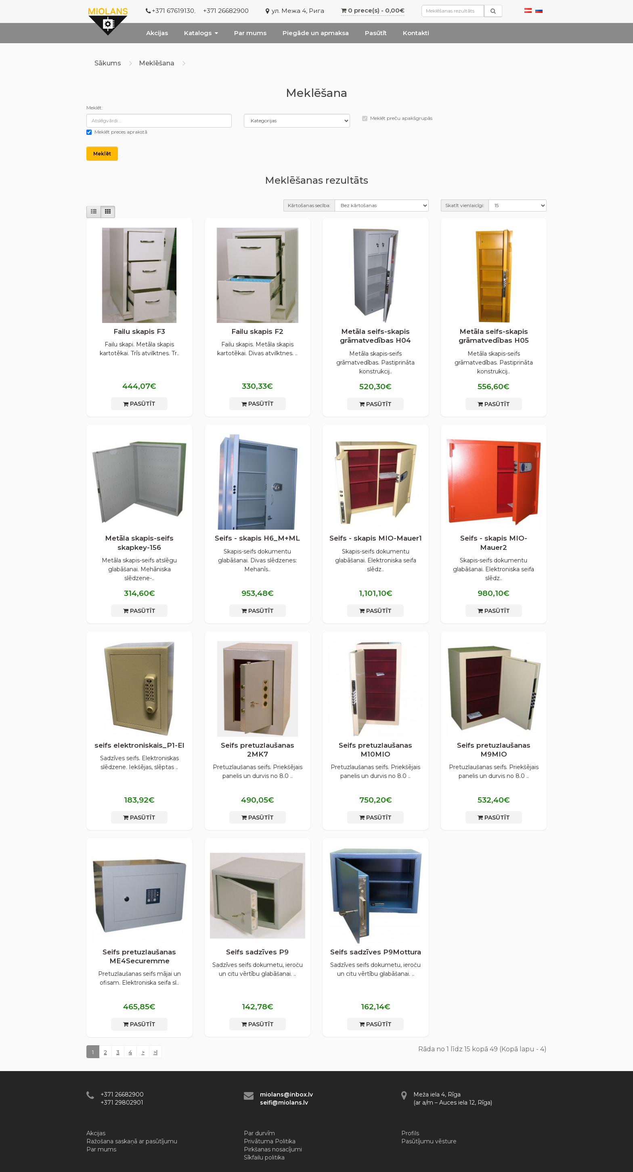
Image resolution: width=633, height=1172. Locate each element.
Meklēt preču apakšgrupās (397, 118)
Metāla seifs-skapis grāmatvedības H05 (494, 335)
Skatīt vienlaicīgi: (464, 205)
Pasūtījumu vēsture (429, 1141)
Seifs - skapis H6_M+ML (257, 538)
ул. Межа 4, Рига (298, 11)
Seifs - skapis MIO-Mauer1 (375, 538)
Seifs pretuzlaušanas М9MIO (493, 749)
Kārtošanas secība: (309, 205)
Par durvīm (259, 1133)
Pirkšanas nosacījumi (273, 1149)
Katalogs (201, 33)
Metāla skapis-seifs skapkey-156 (139, 542)
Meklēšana (156, 63)
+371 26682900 (226, 11)
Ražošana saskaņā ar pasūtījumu (131, 1141)
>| (155, 1052)
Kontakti (416, 33)
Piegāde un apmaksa (316, 33)
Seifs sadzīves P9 (257, 952)
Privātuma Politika (270, 1141)
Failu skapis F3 (139, 331)
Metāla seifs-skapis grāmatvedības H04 (375, 335)
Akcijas (157, 33)
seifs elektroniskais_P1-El (139, 745)
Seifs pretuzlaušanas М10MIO (375, 749)
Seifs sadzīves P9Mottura (375, 952)
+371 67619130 (173, 11)
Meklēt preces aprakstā (116, 132)
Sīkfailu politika (264, 1157)
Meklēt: (94, 108)
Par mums (250, 33)
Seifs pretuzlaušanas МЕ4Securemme (139, 956)
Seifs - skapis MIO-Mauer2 (493, 542)
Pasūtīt (376, 33)
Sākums (107, 63)
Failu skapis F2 (257, 331)
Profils (410, 1133)
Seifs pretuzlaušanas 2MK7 (257, 749)
